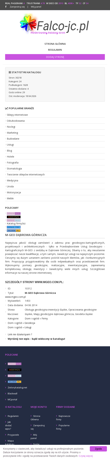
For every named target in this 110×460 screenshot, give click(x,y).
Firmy (45, 318)
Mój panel (34, 6)
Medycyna (12, 180)
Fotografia (12, 162)
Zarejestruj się (17, 6)
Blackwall (12, 393)
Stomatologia (14, 168)
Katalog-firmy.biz (16, 223)
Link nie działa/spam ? (20, 334)
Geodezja (29, 323)
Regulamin (55, 49)
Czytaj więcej (86, 456)
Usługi (10, 144)
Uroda (10, 186)
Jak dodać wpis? (8, 425)
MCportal (12, 399)
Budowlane (13, 138)
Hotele (10, 156)
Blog (9, 150)
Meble (10, 198)
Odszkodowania (16, 120)
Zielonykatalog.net (17, 387)
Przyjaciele (13, 434)
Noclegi (11, 126)
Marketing (12, 132)
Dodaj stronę (55, 57)
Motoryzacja (14, 192)
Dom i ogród (32, 318)
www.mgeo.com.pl (15, 296)
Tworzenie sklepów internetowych (26, 174)
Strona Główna (55, 43)
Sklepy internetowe (17, 114)
